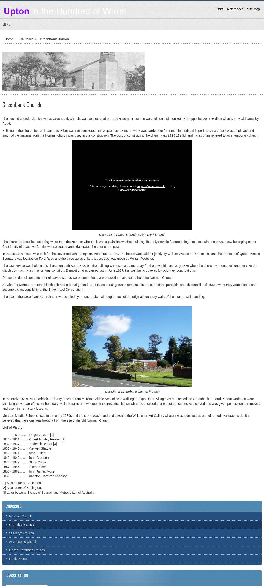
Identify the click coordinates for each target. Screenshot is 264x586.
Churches (26, 39)
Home (9, 39)
